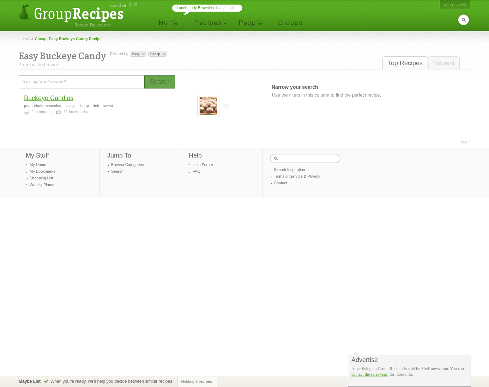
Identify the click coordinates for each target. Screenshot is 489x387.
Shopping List (41, 178)
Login (461, 4)
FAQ (196, 171)
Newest (443, 63)
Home (24, 39)
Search (117, 171)
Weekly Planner (43, 185)
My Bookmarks (42, 171)
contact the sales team (369, 374)
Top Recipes (405, 63)
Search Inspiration (289, 169)
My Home (38, 164)
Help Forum (203, 164)
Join (447, 4)
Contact (280, 183)
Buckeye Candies (48, 98)
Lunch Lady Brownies (195, 8)
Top (463, 142)
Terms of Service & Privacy (297, 176)
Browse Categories (127, 164)
